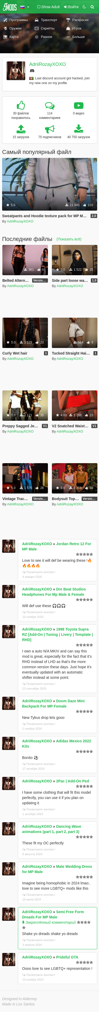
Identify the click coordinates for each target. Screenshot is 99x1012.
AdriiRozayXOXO (47, 64)
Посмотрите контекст (38, 572)
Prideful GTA (67, 957)
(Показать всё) (69, 239)
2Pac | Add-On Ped (72, 781)
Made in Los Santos (18, 1004)
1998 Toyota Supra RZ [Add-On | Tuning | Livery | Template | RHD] (57, 634)
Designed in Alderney (19, 999)
